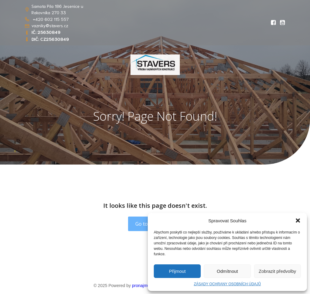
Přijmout (177, 271)
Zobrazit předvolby (277, 271)
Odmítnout (227, 271)
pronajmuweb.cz (147, 285)
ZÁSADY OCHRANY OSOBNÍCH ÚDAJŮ (227, 284)
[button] (298, 220)
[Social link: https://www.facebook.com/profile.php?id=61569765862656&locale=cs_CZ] (271, 22)
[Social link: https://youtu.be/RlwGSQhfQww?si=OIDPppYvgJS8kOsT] (280, 22)
